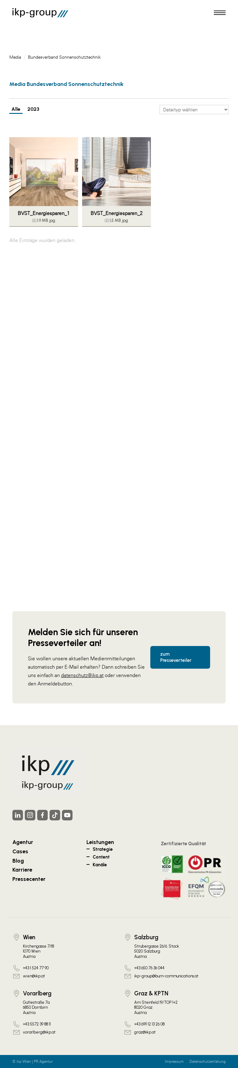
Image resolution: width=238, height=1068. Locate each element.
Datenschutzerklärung (207, 1061)
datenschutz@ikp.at (82, 675)
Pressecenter (29, 879)
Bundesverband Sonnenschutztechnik (64, 57)
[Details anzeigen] (44, 220)
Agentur (22, 842)
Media (15, 57)
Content (101, 857)
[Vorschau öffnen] (43, 171)
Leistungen (100, 842)
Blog (18, 860)
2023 (33, 109)
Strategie (103, 849)
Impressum (174, 1061)
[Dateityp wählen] (194, 109)
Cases (20, 851)
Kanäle (100, 865)
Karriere (22, 869)
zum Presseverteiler (176, 657)
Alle (15, 109)
